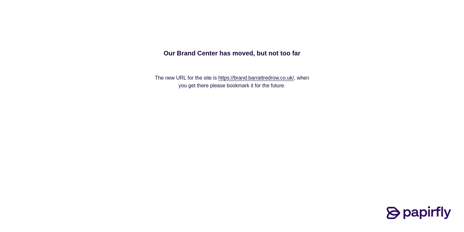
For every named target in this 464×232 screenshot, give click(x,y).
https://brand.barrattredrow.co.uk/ (256, 78)
